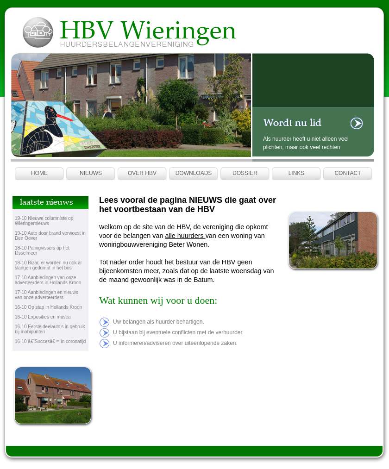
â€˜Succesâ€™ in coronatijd (57, 341)
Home (39, 173)
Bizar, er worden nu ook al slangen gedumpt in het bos (48, 265)
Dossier (244, 173)
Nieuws (91, 173)
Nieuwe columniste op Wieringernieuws (44, 221)
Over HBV (142, 173)
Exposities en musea (49, 316)
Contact (347, 173)
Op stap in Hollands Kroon (55, 307)
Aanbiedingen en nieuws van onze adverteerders (46, 295)
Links (297, 173)
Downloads (194, 173)
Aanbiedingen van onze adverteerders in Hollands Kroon (48, 280)
